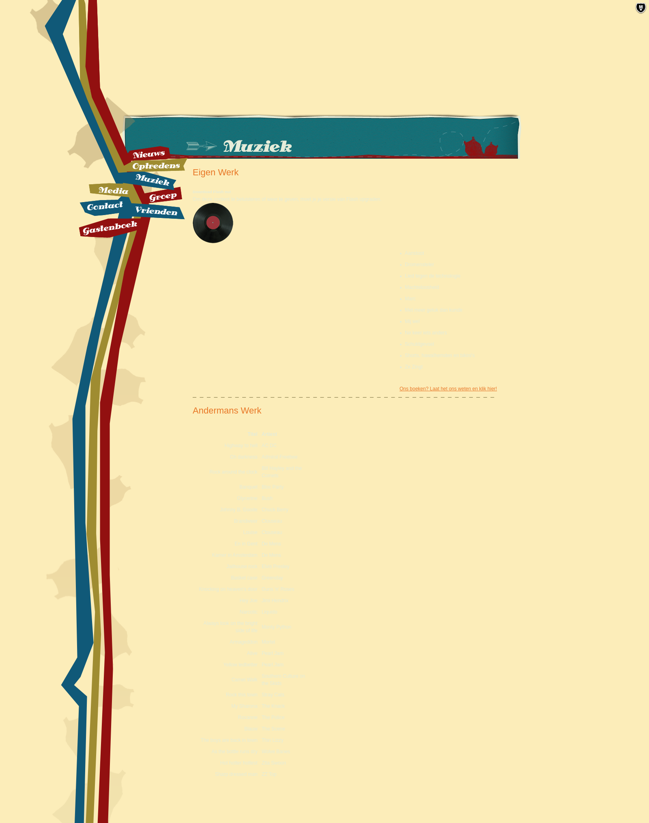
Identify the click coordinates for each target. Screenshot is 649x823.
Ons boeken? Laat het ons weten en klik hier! (448, 389)
